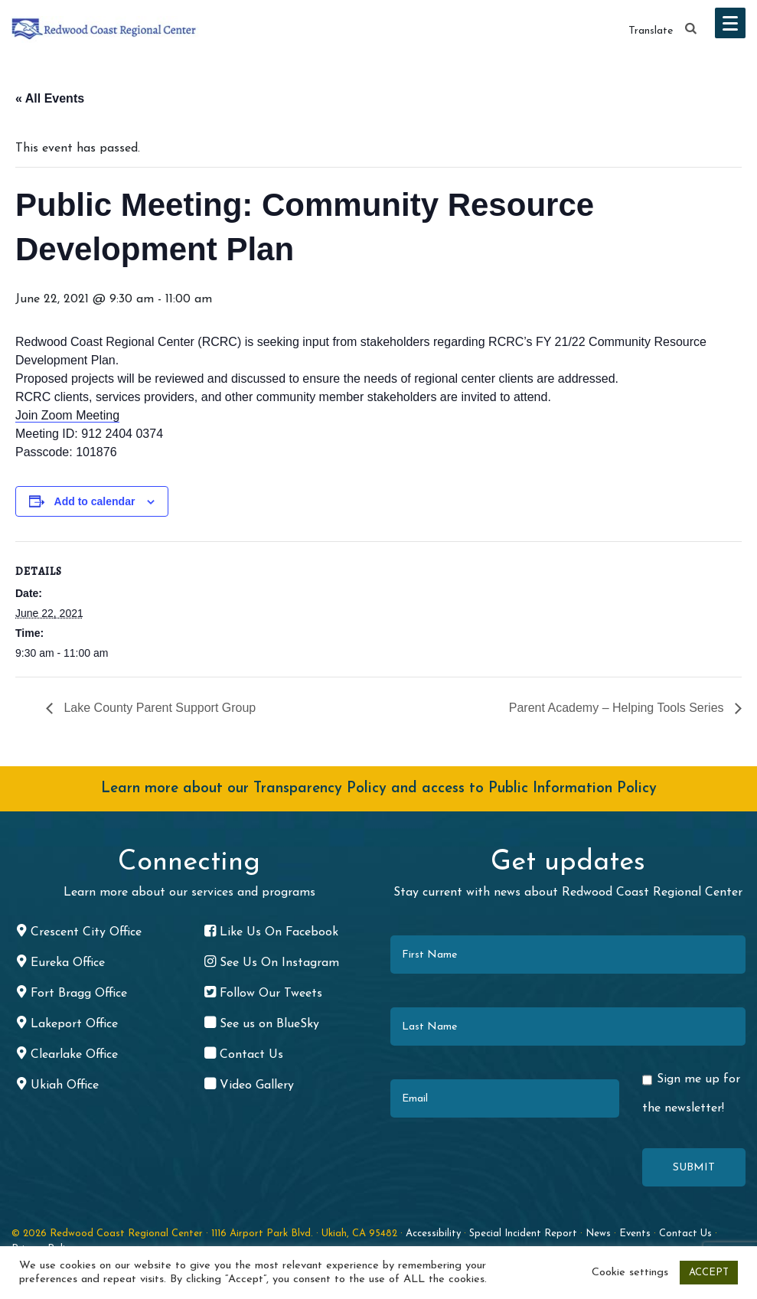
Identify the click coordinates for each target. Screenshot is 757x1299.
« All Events (49, 98)
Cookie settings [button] (630, 1272)
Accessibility (433, 1234)
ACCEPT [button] (709, 1273)
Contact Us (685, 1234)
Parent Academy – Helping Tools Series (618, 707)
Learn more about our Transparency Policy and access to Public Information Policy (379, 789)
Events (635, 1234)
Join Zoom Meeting (67, 415)
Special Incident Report (523, 1234)
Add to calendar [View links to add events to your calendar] (94, 501)
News (598, 1234)
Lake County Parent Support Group (158, 707)
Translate (650, 31)
